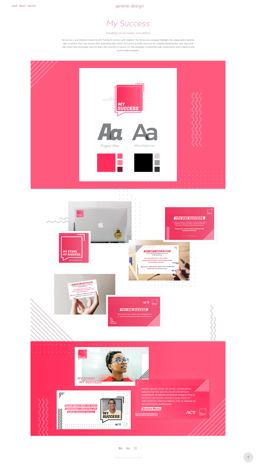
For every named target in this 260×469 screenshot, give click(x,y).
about (22, 5)
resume (31, 5)
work (15, 5)
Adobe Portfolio (134, 457)
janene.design (130, 6)
